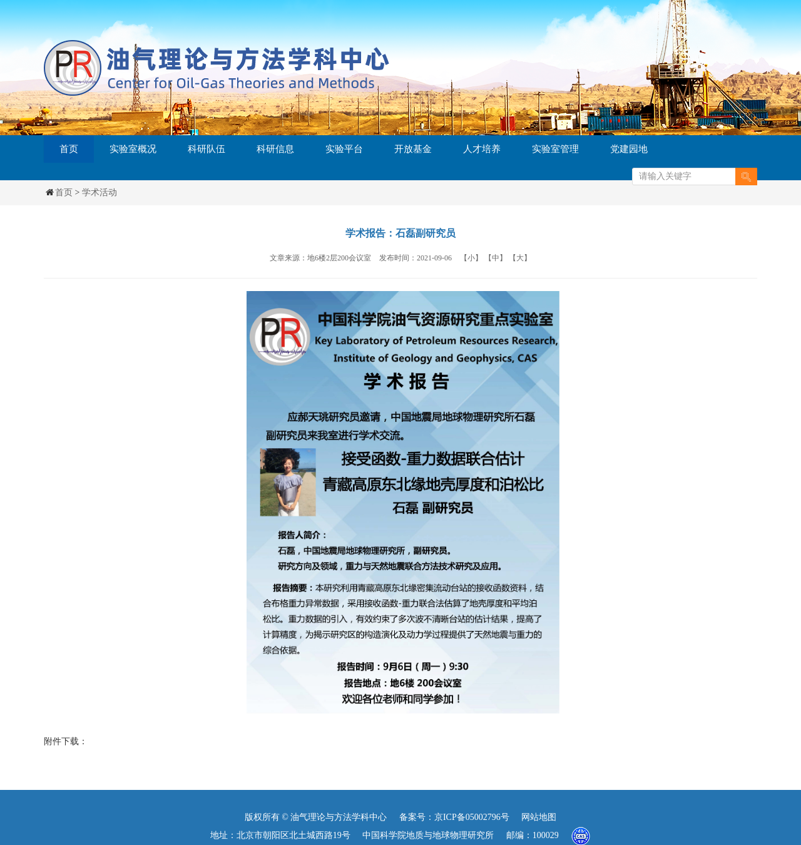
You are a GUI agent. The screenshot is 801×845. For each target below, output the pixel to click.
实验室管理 (555, 149)
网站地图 (538, 817)
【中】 (495, 257)
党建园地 (629, 149)
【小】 (471, 257)
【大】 (520, 257)
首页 (68, 149)
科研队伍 (206, 149)
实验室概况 (133, 149)
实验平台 (344, 149)
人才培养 (482, 149)
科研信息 (275, 149)
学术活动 (99, 192)
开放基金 (413, 149)
